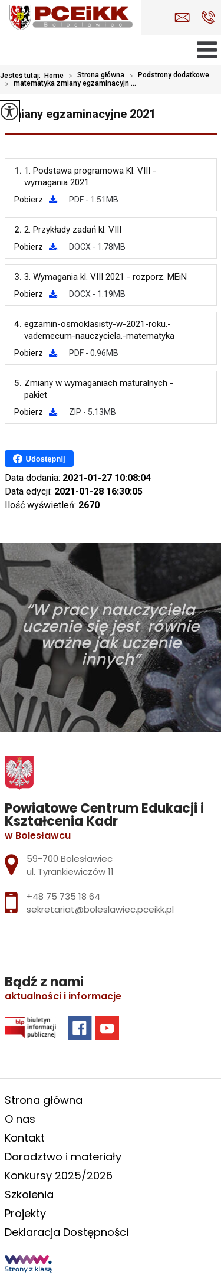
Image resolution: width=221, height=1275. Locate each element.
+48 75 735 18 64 (208, 17)
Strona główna (94, 75)
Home (54, 75)
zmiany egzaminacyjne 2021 (80, 114)
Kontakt (25, 1137)
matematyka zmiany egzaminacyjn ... (68, 84)
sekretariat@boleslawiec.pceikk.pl (182, 17)
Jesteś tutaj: (22, 75)
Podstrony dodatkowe (166, 75)
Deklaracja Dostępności (66, 1232)
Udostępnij (39, 458)
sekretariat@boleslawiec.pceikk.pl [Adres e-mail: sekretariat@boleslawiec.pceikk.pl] (100, 909)
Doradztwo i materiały (63, 1156)
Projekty (25, 1213)
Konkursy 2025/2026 (59, 1175)
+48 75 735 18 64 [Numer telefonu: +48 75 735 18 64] (63, 896)
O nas (20, 1118)
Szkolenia (29, 1194)
